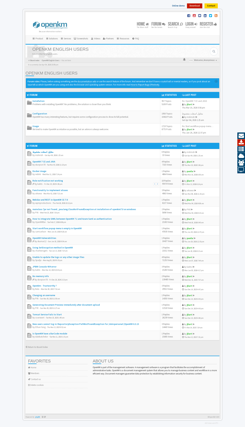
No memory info (40, 276)
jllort (189, 104)
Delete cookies (36, 385)
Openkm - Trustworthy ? (44, 285)
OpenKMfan (40, 222)
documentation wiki (87, 81)
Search (175, 24)
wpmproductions (43, 203)
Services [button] (65, 38)
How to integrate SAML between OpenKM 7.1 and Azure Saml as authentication (72, 218)
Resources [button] (122, 38)
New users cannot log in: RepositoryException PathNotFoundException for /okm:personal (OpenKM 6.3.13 (85, 324)
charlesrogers (41, 250)
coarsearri (39, 317)
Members (33, 373)
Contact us (34, 379)
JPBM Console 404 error (44, 266)
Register (208, 24)
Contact (211, 5)
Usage (35, 126)
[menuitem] (80, 39)
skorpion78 (40, 164)
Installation (38, 101)
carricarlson (40, 231)
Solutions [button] (52, 38)
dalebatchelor (41, 336)
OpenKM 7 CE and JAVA (43, 161)
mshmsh (191, 117)
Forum (158, 24)
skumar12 (41, 241)
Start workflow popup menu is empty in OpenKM (57, 228)
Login (191, 24)
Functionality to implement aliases (50, 190)
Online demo (178, 5)
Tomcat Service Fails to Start (47, 314)
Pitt (36, 212)
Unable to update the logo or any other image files (58, 257)
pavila (190, 171)
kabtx (40, 184)
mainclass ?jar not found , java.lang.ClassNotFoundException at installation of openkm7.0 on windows (84, 209)
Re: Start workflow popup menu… (197, 126)
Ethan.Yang (40, 327)
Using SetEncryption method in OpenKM (52, 247)
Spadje (38, 260)
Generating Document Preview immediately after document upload (66, 304)
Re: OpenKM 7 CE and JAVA (194, 101)
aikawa (38, 193)
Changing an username (43, 295)
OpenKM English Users (51, 73)
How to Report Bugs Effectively (145, 84)
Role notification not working (47, 180)
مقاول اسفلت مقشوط (192, 113)
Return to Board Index (37, 347)
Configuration (39, 113)
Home (143, 24)
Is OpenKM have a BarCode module (49, 333)
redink (38, 174)
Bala (37, 289)
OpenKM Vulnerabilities (44, 238)
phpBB (37, 417)
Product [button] (37, 38)
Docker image (39, 171)
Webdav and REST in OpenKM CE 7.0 (50, 199)
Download (195, 5)
